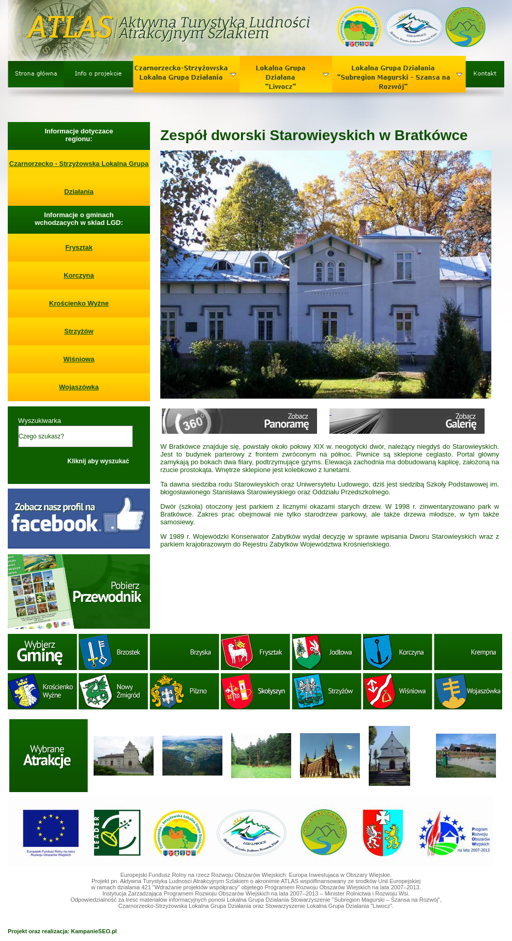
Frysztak (79, 247)
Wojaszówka (79, 387)
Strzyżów (78, 331)
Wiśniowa (79, 359)
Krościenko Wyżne (79, 303)
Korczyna (79, 275)
